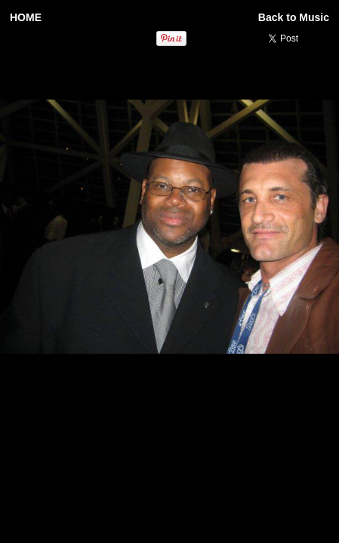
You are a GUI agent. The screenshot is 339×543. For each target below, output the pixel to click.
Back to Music (293, 17)
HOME (26, 17)
